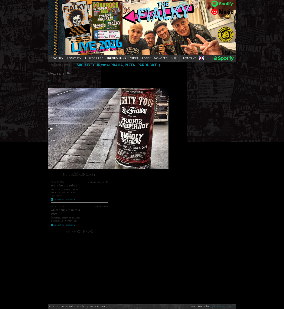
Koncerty (74, 58)
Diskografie (94, 58)
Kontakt (189, 58)
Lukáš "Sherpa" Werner (222, 306)
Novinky (56, 58)
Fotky (146, 58)
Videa (134, 58)
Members (160, 58)
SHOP (175, 58)
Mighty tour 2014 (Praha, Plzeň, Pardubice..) (116, 65)
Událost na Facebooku (63, 199)
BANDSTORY (116, 58)
